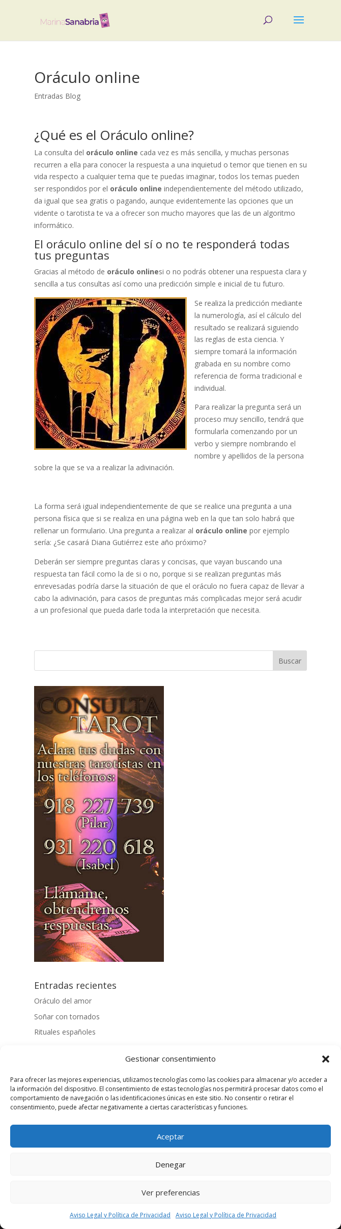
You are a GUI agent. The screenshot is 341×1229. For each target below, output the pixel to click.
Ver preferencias (170, 1192)
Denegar (170, 1164)
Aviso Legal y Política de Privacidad (120, 1215)
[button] (326, 1059)
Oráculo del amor (63, 1001)
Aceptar (170, 1136)
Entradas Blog (57, 96)
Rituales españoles (65, 1032)
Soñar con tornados (67, 1016)
